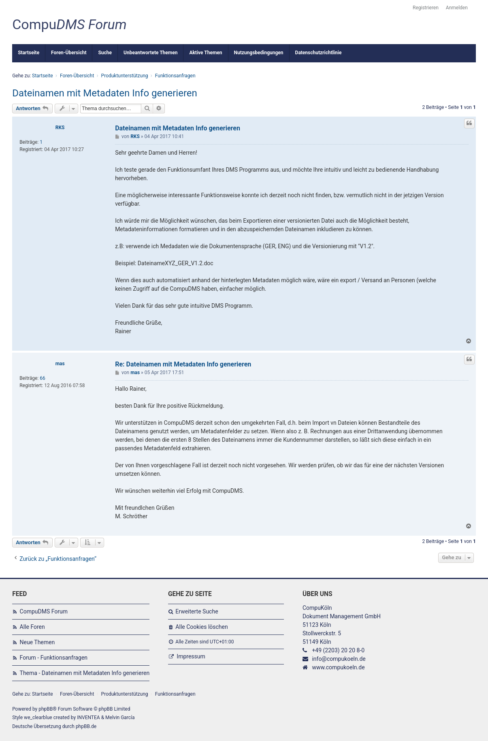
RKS (60, 127)
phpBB (45, 709)
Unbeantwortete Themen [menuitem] (150, 52)
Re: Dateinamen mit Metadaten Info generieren (183, 364)
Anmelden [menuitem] (457, 8)
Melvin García (120, 717)
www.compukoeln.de (338, 667)
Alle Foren (32, 627)
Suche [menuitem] (105, 52)
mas (60, 363)
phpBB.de (86, 726)
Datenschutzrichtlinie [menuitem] (318, 52)
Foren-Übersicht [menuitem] (68, 52)
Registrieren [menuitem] (426, 8)
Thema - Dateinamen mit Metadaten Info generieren (85, 673)
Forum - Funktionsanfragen (54, 657)
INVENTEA (88, 717)
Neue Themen (37, 642)
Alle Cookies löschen (201, 627)
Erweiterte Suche (196, 611)
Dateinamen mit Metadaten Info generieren (104, 93)
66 (42, 378)
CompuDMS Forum (44, 611)
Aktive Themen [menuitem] (205, 52)
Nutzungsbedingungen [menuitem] (258, 52)
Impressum (191, 656)
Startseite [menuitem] (28, 52)
